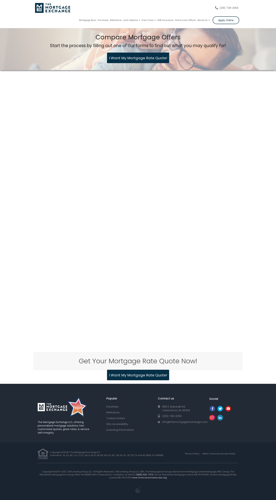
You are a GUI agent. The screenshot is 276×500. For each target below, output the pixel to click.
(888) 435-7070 (144, 474)
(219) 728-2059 (228, 8)
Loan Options (131, 20)
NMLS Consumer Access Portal (219, 453)
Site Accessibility (117, 424)
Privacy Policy (192, 453)
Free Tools (149, 20)
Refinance (116, 20)
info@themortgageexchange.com (185, 422)
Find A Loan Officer (185, 20)
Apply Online (226, 20)
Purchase (103, 20)
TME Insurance (165, 20)
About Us (203, 20)
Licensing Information (120, 430)
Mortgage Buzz (87, 20)
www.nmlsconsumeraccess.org (149, 477)
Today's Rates (115, 418)
